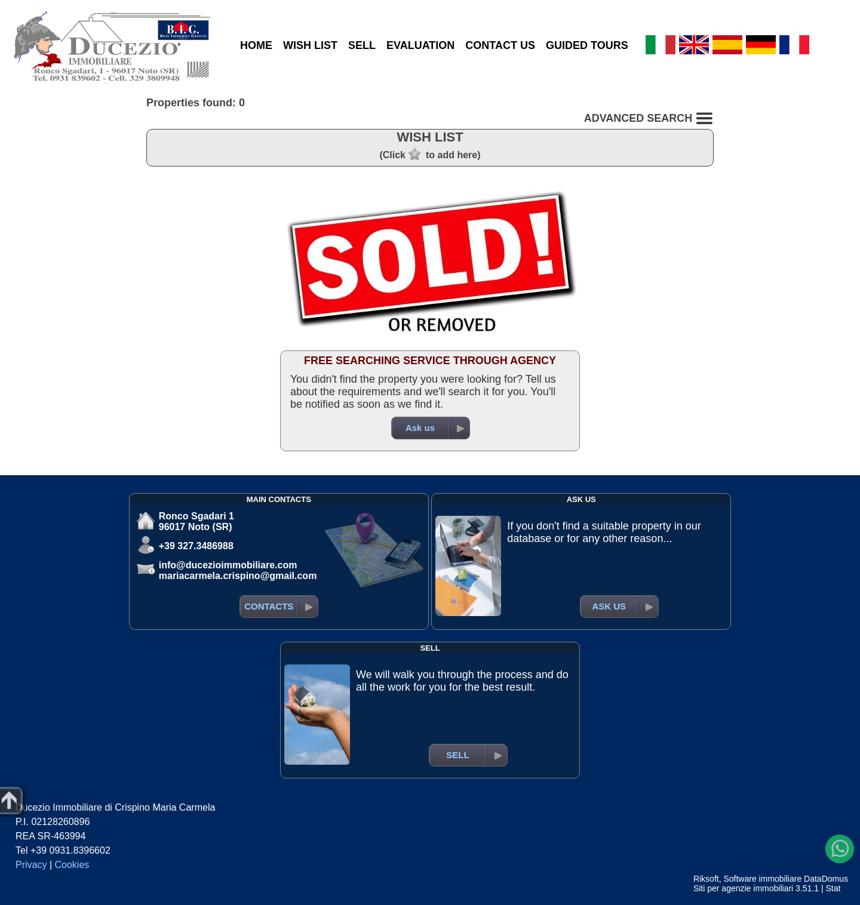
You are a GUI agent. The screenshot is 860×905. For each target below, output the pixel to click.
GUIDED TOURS (587, 45)
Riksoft (706, 879)
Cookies (72, 865)
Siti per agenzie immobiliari (743, 888)
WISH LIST (310, 45)
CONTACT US (500, 45)
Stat (832, 888)
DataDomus (826, 879)
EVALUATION (420, 45)
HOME (256, 45)
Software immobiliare (762, 879)
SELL (362, 45)
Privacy (31, 865)
